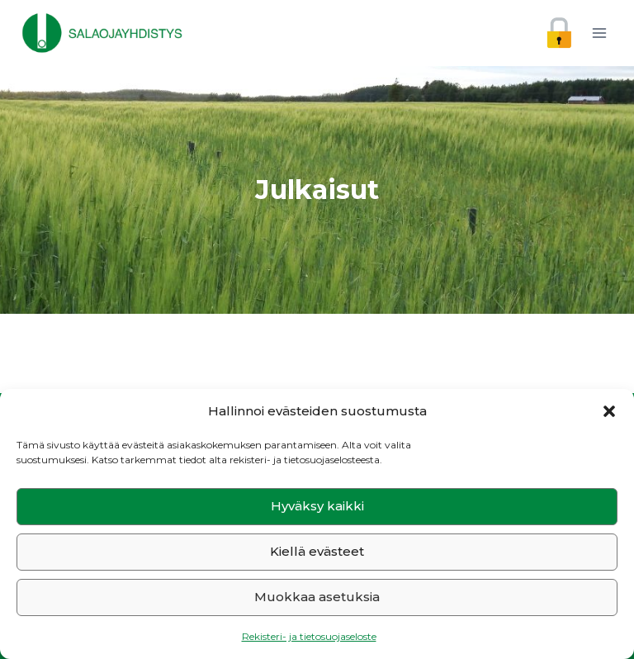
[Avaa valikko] (599, 32)
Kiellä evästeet (317, 551)
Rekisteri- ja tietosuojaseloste (309, 636)
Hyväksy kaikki (317, 506)
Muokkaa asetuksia (317, 596)
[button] (609, 411)
